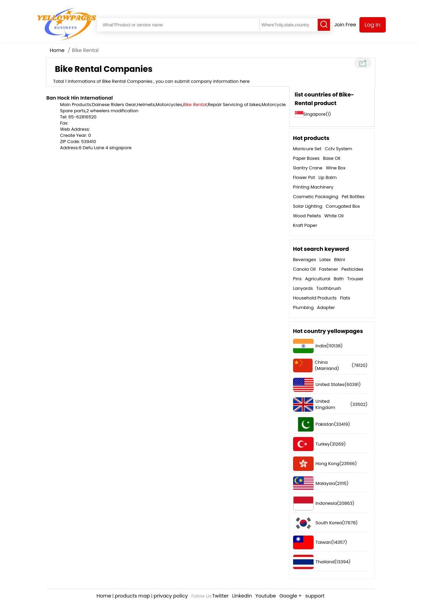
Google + (290, 595)
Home (57, 50)
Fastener (328, 269)
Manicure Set (307, 149)
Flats (345, 298)
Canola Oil (304, 269)
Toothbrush (328, 288)
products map (132, 595)
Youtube (265, 595)
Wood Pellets (307, 216)
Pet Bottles (353, 197)
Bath (339, 279)
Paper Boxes (306, 158)
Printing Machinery (313, 187)
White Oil (333, 216)
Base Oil (331, 158)
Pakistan (313, 424)
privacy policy (171, 595)
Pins (297, 279)
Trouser (355, 279)
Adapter (326, 307)
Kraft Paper (305, 225)
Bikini (339, 259)
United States (319, 385)
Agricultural (317, 279)
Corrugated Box (343, 206)
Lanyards (303, 288)
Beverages (304, 259)
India (310, 346)
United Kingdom (314, 404)
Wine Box (335, 168)
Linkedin (242, 595)
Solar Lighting (308, 206)
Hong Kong (316, 464)
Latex (325, 259)
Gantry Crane (308, 168)
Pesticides (352, 269)
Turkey (311, 444)
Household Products (315, 298)
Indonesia (315, 503)
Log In (372, 25)
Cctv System (338, 149)
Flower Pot (304, 177)
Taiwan (312, 542)
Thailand (314, 562)
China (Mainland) (316, 365)
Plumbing (303, 307)
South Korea (317, 523)
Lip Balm (327, 177)
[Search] (324, 25)
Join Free (345, 24)
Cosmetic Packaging (316, 197)
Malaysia (314, 483)
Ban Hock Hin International (80, 97)
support (315, 595)
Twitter (220, 595)
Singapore (314, 114)
